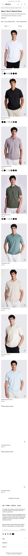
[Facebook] (3, 533)
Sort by (21, 26)
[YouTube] (13, 533)
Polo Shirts (7, 7)
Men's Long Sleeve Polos (8, 21)
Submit (23, 529)
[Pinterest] (8, 533)
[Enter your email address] (11, 529)
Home (2, 7)
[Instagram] (10, 533)
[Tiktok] (5, 533)
